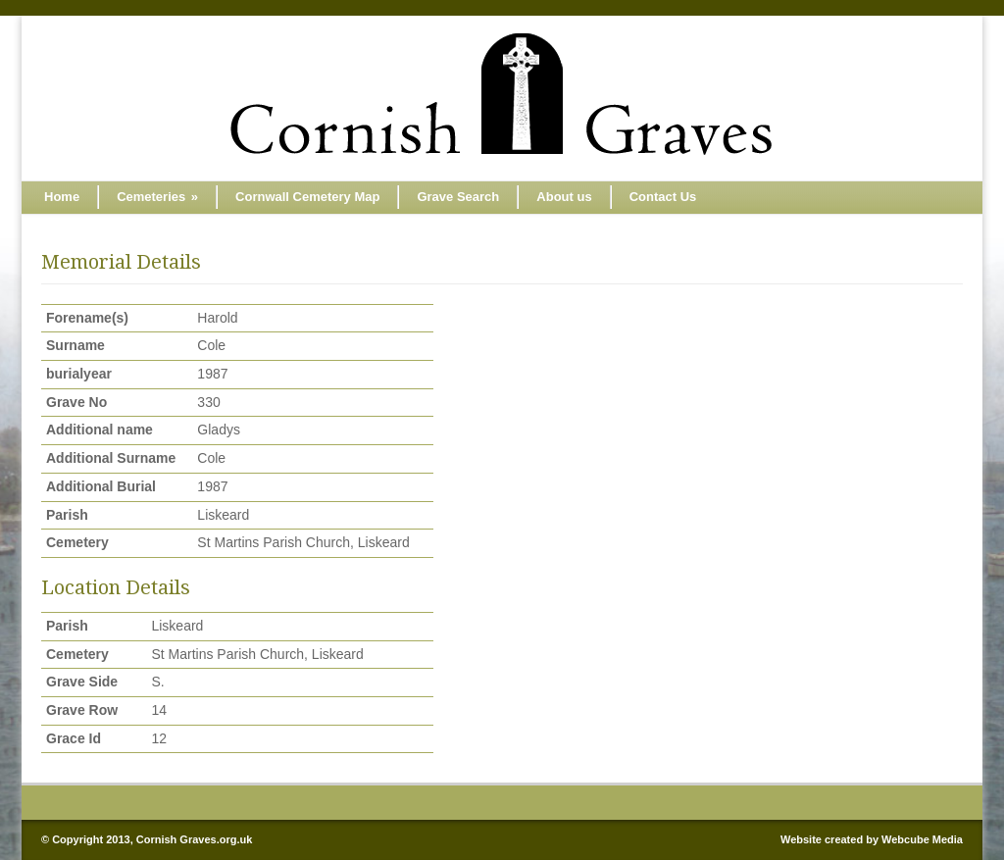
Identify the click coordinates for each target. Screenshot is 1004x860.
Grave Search (458, 196)
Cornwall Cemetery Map (307, 196)
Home (61, 196)
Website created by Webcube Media (871, 839)
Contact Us (663, 196)
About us (563, 196)
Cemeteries (157, 196)
